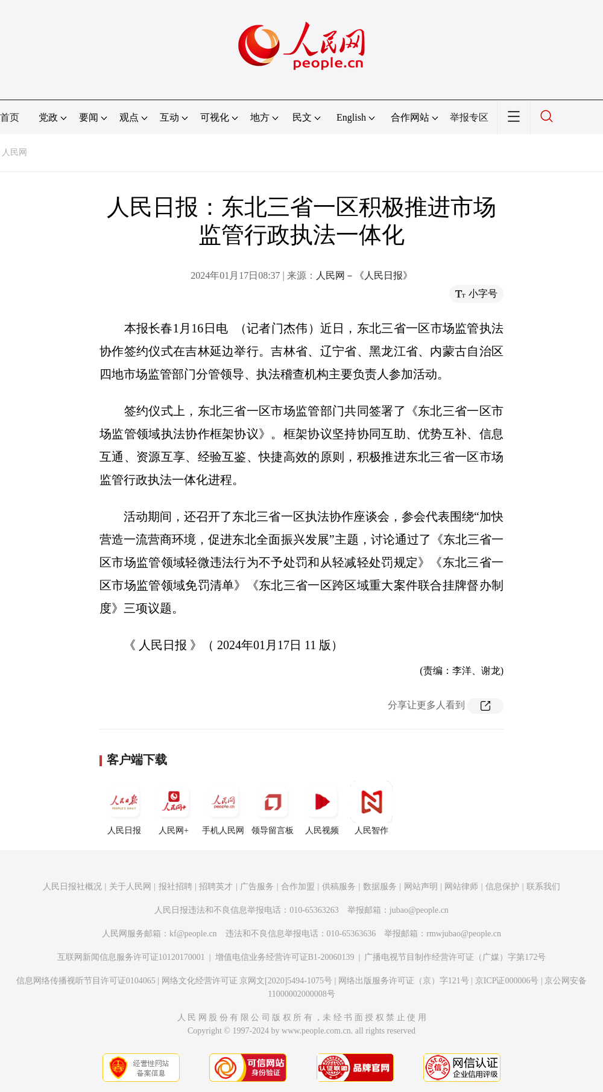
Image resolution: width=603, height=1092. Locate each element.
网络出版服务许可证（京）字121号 (403, 980)
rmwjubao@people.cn (463, 933)
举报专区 (469, 117)
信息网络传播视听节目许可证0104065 (86, 980)
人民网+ (174, 808)
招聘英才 (216, 886)
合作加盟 (298, 886)
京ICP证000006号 (507, 980)
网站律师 (461, 886)
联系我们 (543, 886)
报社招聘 (175, 886)
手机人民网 (223, 808)
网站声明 (421, 886)
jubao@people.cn (419, 910)
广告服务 (257, 886)
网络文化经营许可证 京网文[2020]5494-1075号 (247, 980)
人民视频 (322, 808)
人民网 (14, 152)
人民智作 (371, 808)
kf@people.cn (193, 933)
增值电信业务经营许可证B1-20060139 (285, 957)
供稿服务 (339, 886)
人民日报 (124, 808)
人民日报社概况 (72, 886)
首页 (9, 117)
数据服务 (380, 886)
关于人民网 (130, 886)
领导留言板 (272, 808)
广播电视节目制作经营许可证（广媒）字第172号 (455, 957)
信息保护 (502, 886)
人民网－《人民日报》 (364, 275)
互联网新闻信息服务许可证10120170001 (131, 957)
